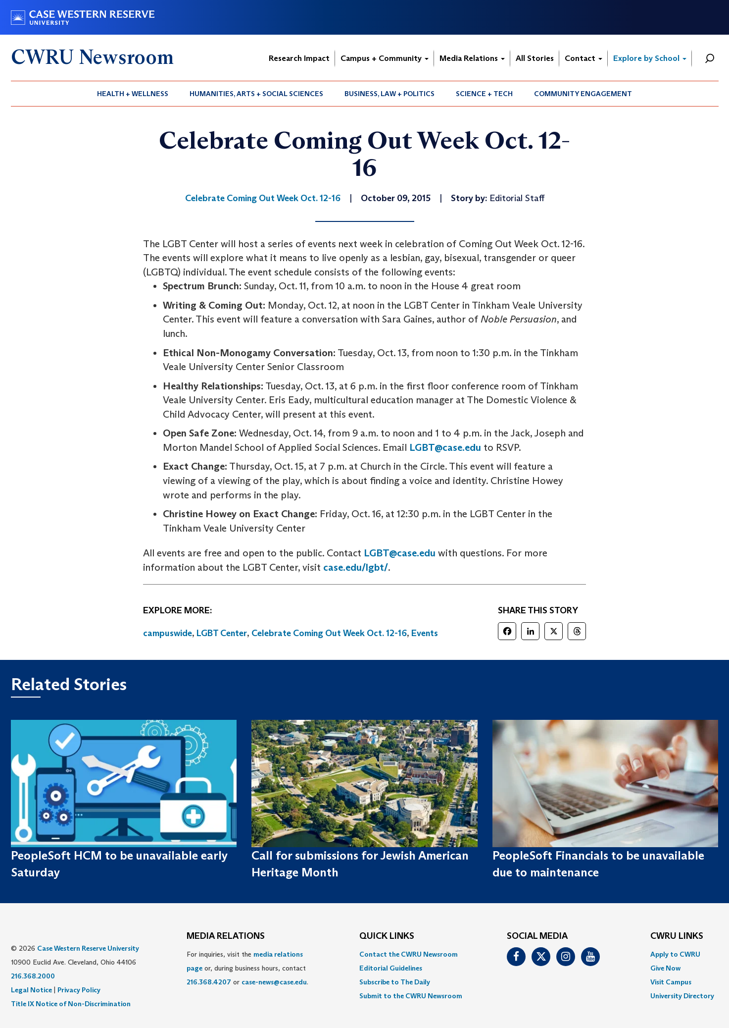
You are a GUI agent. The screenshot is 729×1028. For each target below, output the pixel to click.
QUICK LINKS (386, 936)
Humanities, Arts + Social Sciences (256, 93)
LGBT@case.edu (445, 447)
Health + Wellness (132, 93)
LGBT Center (221, 633)
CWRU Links (676, 936)
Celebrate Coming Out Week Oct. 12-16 (329, 633)
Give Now (665, 968)
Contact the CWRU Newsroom (408, 954)
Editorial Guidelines (390, 968)
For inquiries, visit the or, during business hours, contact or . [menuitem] (247, 968)
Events (424, 633)
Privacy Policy (78, 989)
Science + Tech (484, 93)
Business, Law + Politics (389, 93)
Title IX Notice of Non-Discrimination (71, 1003)
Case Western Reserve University (88, 948)
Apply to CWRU (675, 954)
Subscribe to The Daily (394, 981)
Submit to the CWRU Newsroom (410, 995)
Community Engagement (583, 93)
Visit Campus (670, 981)
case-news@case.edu (274, 981)
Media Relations (472, 58)
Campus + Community (384, 58)
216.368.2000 (33, 976)
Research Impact (299, 58)
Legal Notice (31, 989)
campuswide (167, 633)
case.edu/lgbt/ (355, 567)
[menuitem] (133, 93)
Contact (583, 58)
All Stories (535, 58)
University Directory (682, 995)
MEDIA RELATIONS (226, 936)
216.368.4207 (209, 981)
